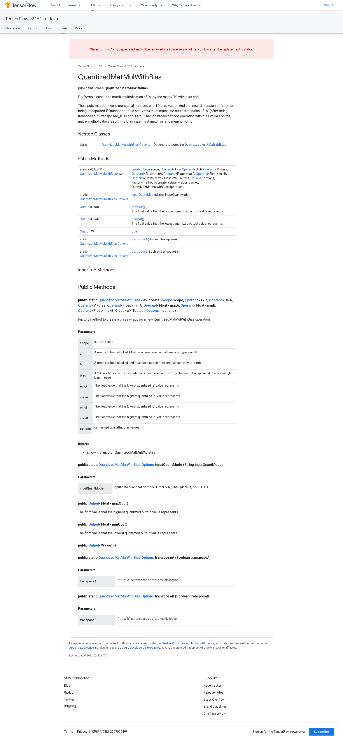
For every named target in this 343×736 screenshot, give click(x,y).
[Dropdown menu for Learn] (81, 5)
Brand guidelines (215, 706)
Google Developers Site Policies (140, 647)
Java (53, 19)
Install (55, 5)
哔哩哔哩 (70, 706)
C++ (49, 28)
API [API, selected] (92, 5)
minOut (137, 219)
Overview (12, 28)
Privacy (82, 731)
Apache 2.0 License (81, 647)
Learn (72, 5)
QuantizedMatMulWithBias (205, 144)
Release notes (213, 692)
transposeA (140, 239)
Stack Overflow (214, 699)
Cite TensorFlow (215, 713)
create (136, 169)
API (100, 66)
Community (149, 5)
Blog (67, 685)
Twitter (69, 699)
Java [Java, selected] (63, 28)
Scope (146, 169)
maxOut (137, 207)
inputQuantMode (143, 194)
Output (84, 207)
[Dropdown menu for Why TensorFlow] (201, 5)
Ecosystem (118, 5)
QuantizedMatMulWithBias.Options (126, 144)
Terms (68, 731)
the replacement (228, 49)
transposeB (140, 251)
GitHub (329, 5)
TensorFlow (85, 66)
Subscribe (321, 732)
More (78, 28)
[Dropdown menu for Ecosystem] (131, 5)
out (134, 231)
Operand (167, 169)
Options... (197, 178)
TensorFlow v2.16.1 (23, 19)
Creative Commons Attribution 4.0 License (187, 643)
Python (33, 28)
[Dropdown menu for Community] (163, 5)
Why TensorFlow (184, 5)
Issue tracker (212, 685)
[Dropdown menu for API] (100, 5)
